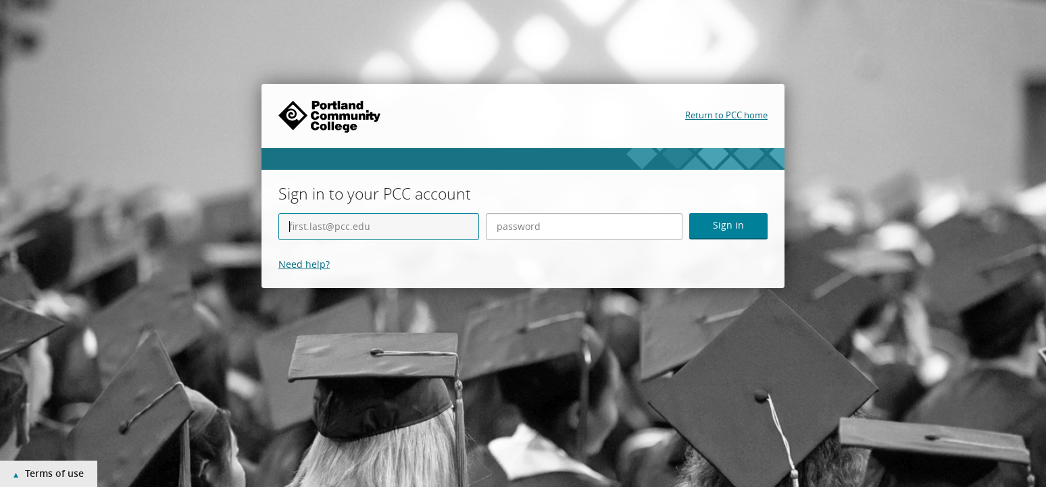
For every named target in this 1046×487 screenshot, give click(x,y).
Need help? (304, 264)
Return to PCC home (726, 115)
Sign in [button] (728, 224)
